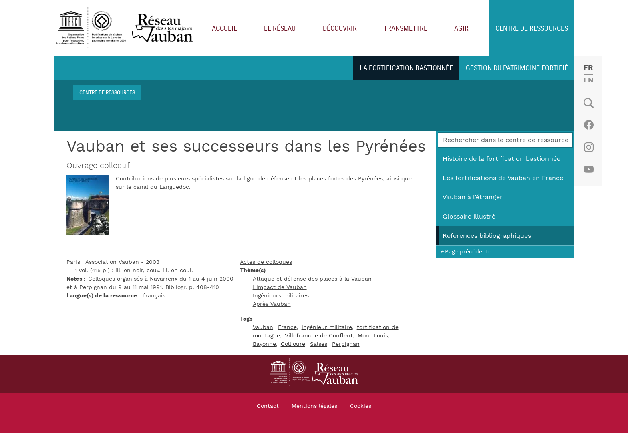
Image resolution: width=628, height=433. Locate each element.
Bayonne (264, 344)
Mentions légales (314, 406)
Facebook (589, 125)
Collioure (293, 344)
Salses (318, 344)
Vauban (263, 327)
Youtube (589, 169)
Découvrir (340, 28)
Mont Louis (373, 336)
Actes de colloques (266, 262)
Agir (461, 28)
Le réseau (280, 28)
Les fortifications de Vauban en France (503, 178)
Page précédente (468, 252)
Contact (268, 406)
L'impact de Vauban (280, 287)
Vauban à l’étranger (473, 197)
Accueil (224, 28)
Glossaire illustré (469, 216)
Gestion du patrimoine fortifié (517, 67)
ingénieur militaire (327, 327)
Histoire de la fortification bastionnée (501, 159)
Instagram (589, 147)
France (287, 327)
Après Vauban (272, 304)
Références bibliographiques (487, 236)
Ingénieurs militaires (281, 296)
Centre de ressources (531, 28)
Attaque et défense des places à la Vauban (312, 279)
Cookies (360, 406)
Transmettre (405, 28)
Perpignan (346, 344)
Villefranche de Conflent (319, 336)
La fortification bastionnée (406, 67)
